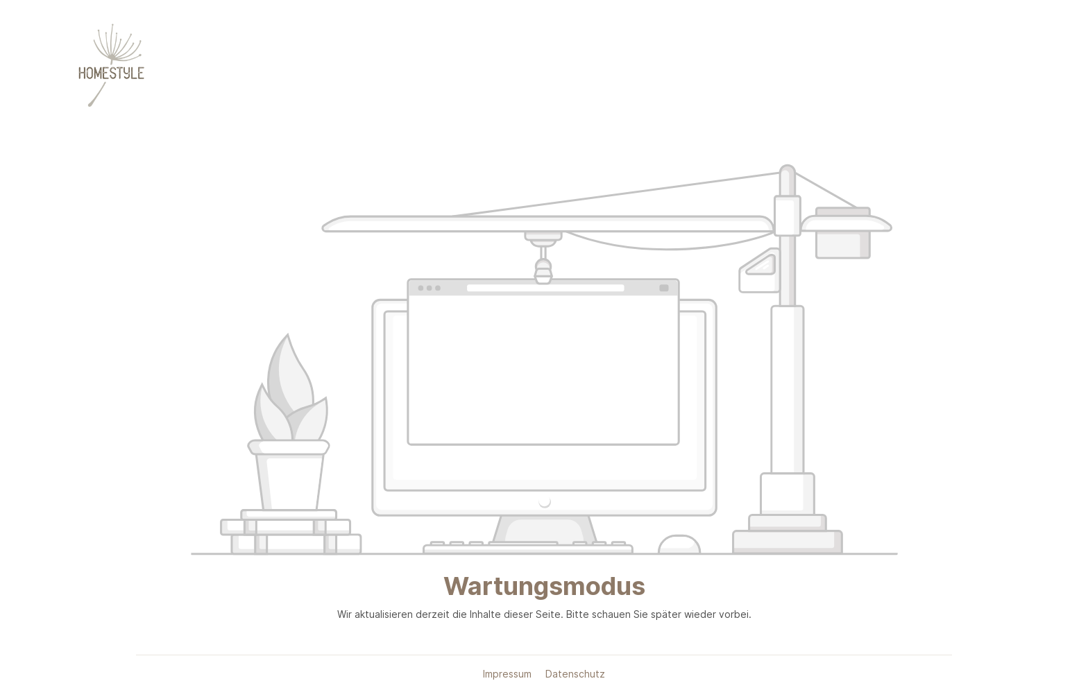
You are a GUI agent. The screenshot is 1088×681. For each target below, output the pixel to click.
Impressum (508, 674)
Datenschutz (575, 674)
